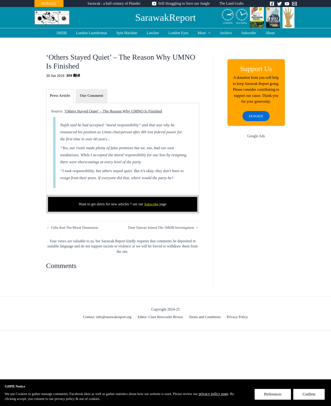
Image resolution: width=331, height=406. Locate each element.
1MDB (69, 33)
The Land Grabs (229, 3)
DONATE (48, 4)
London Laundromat (97, 33)
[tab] (60, 96)
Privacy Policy (236, 317)
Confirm (310, 396)
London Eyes (178, 33)
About (262, 33)
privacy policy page (226, 393)
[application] (206, 33)
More (202, 33)
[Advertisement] (256, 217)
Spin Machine (130, 33)
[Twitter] (279, 3)
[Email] (294, 3)
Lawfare (155, 33)
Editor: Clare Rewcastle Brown (161, 317)
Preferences (274, 396)
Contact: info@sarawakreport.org (109, 317)
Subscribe (243, 33)
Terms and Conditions (204, 317)
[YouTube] (287, 3)
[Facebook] (272, 3)
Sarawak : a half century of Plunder (115, 3)
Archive (222, 33)
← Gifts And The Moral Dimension (73, 227)
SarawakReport (165, 17)
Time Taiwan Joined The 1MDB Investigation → (161, 227)
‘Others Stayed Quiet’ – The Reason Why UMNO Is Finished (113, 111)
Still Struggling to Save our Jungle (184, 3)
